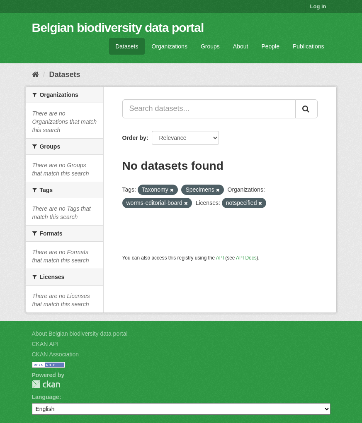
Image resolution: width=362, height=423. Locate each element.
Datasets (126, 46)
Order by (134, 138)
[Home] (35, 74)
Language (45, 397)
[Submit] (306, 108)
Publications (308, 46)
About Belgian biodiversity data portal (80, 333)
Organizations (169, 46)
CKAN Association (55, 354)
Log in (318, 6)
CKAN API (45, 344)
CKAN (46, 384)
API (220, 258)
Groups (210, 46)
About (240, 46)
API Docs (246, 258)
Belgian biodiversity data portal (118, 27)
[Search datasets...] (209, 108)
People (270, 46)
